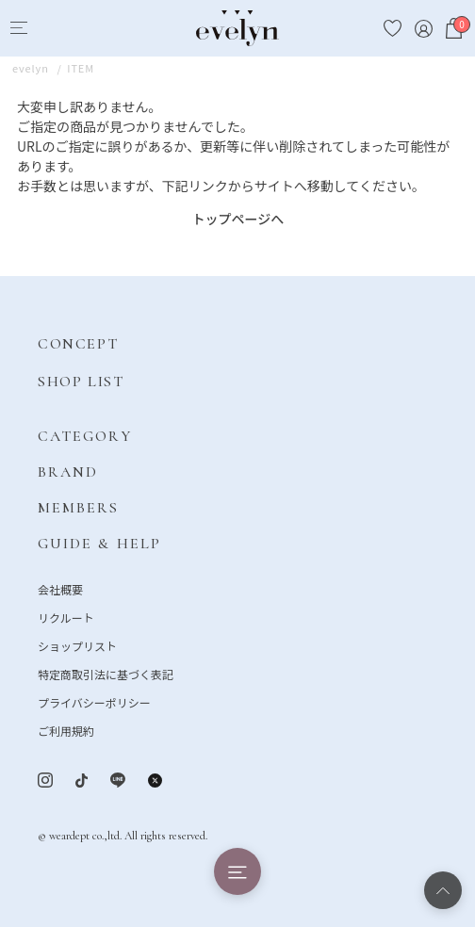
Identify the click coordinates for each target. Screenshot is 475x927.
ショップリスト (77, 646)
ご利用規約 (66, 731)
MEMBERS (79, 507)
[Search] (53, 29)
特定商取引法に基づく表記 (105, 674)
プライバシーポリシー (94, 702)
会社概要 (60, 589)
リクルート (66, 618)
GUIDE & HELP (99, 543)
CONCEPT (78, 343)
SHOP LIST (80, 381)
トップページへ (238, 218)
